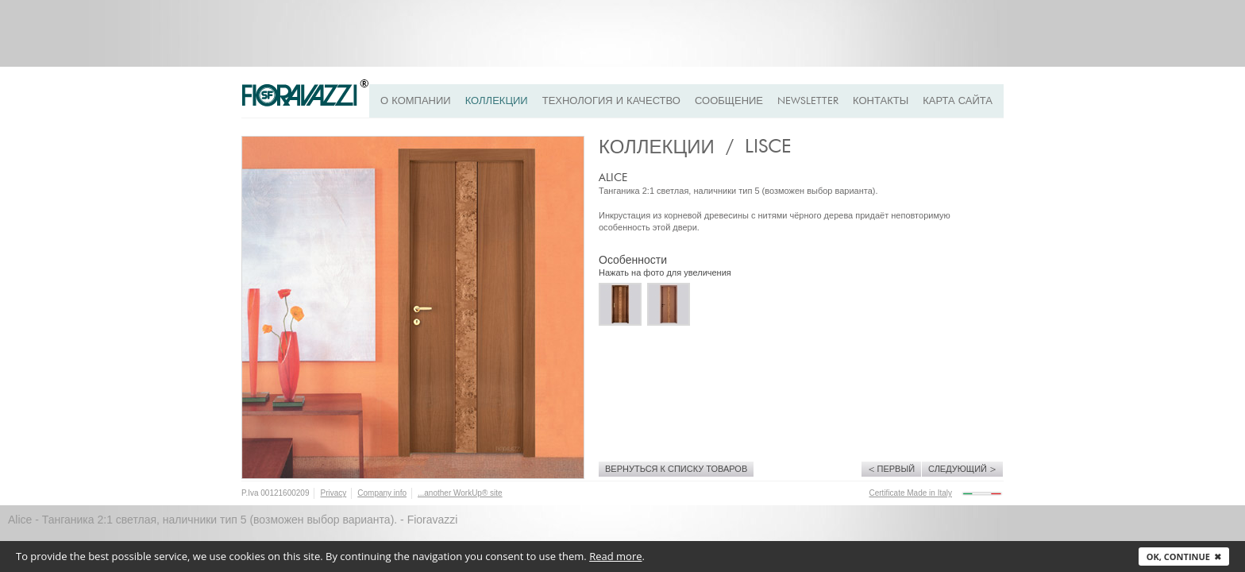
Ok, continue (1184, 556)
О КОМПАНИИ (415, 101)
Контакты (880, 101)
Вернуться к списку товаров (676, 469)
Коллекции (496, 101)
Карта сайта (958, 101)
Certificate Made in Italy (911, 493)
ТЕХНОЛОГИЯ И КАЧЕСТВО (611, 101)
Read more (615, 556)
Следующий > (962, 469)
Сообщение (729, 101)
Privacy (333, 493)
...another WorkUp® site (460, 493)
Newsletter (807, 101)
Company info (382, 493)
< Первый (891, 469)
